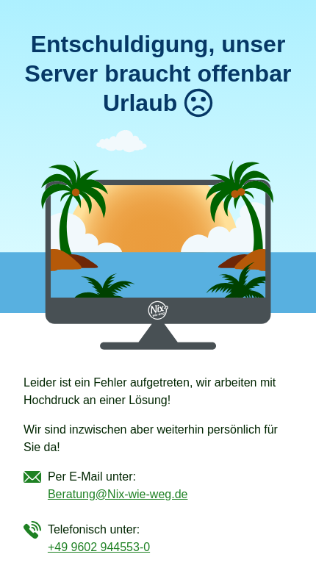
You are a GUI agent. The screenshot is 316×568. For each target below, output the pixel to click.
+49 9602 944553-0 (99, 547)
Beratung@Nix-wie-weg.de (118, 494)
